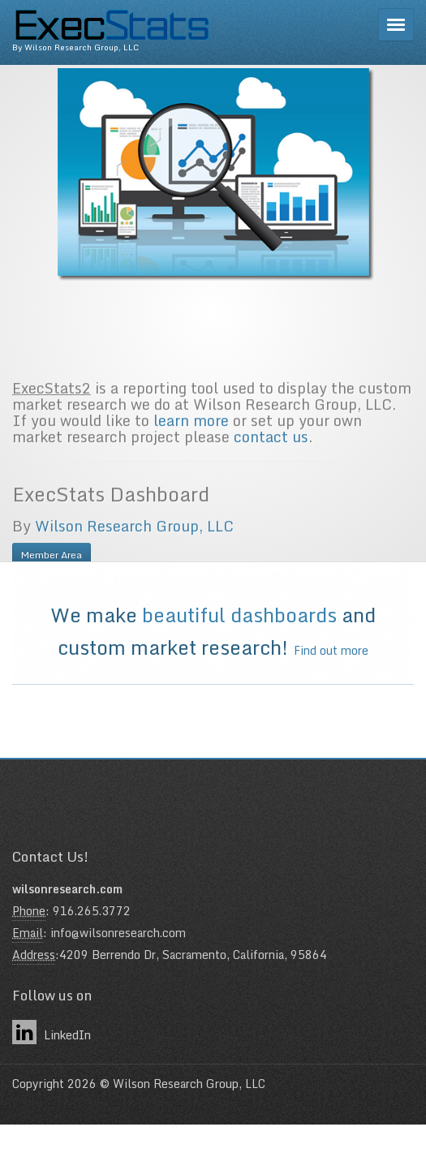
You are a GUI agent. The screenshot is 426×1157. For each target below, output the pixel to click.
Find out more (331, 650)
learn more (191, 449)
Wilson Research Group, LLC (134, 554)
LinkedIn (51, 1032)
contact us (271, 465)
